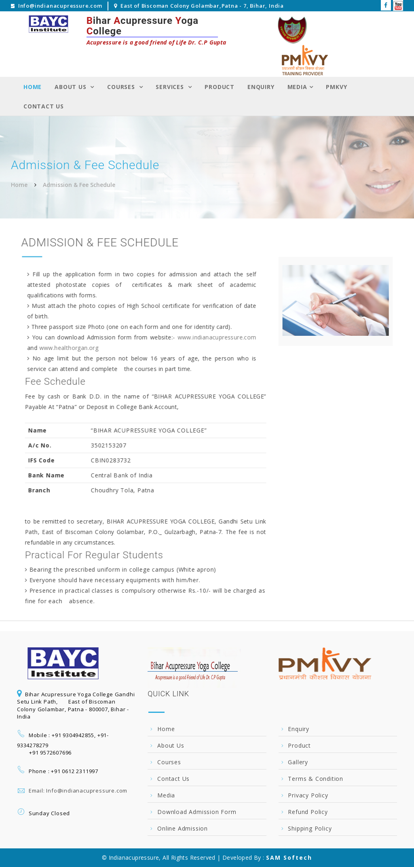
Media (297, 87)
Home (32, 87)
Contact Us (43, 106)
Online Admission (182, 828)
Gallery (298, 762)
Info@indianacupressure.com (60, 5)
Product (219, 87)
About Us (71, 87)
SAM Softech (289, 857)
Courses (122, 87)
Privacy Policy (308, 795)
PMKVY (336, 87)
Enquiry (261, 87)
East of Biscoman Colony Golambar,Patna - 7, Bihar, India (202, 5)
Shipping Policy (310, 828)
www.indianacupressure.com (215, 337)
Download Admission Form (196, 812)
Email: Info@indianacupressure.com (78, 790)
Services (171, 87)
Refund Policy (307, 812)
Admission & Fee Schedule (79, 185)
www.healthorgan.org (67, 348)
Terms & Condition (315, 778)
